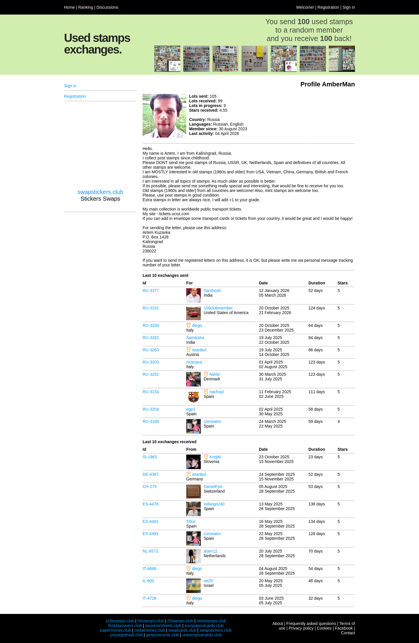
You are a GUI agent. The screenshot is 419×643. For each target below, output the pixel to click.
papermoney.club (115, 630)
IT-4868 (149, 568)
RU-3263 (151, 350)
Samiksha (195, 337)
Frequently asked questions (311, 623)
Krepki (215, 457)
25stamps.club (180, 621)
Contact (348, 632)
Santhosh (212, 290)
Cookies (324, 628)
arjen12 (210, 551)
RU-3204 (151, 409)
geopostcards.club (162, 635)
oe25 (208, 580)
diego (197, 325)
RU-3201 (151, 374)
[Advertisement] (311, 116)
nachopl (217, 391)
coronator (212, 421)
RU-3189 (151, 421)
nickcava (194, 362)
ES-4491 (150, 533)
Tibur (190, 521)
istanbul (199, 350)
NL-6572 (150, 551)
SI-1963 (150, 457)
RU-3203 (151, 362)
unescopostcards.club (202, 635)
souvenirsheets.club (163, 625)
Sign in (348, 7)
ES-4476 (150, 504)
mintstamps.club (211, 621)
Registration (328, 7)
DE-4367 (151, 474)
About (277, 623)
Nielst (215, 374)
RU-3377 (151, 290)
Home (69, 7)
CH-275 (150, 486)
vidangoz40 (214, 504)
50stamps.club (150, 621)
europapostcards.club (203, 625)
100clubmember (218, 308)
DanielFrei (213, 486)
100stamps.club (120, 621)
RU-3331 (151, 308)
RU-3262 (151, 337)
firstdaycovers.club (125, 625)
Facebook (344, 628)
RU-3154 (151, 391)
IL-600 (148, 580)
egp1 (190, 409)
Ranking (85, 7)
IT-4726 (149, 598)
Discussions (107, 7)
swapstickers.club (100, 192)
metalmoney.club (149, 630)
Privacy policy (301, 628)
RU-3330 (151, 325)
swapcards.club (182, 630)
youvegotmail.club (126, 635)
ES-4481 (150, 521)
